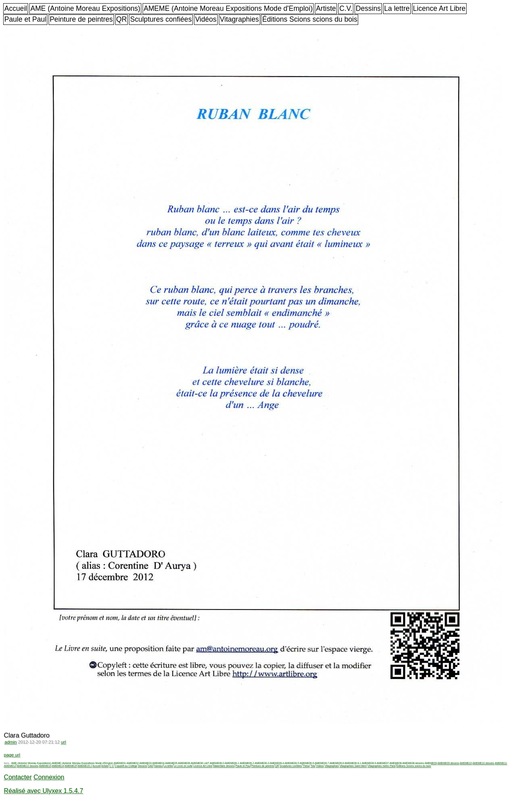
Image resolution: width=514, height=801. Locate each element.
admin (10, 742)
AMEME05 (171, 763)
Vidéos (205, 19)
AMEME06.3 (262, 763)
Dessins (368, 8)
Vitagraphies (239, 19)
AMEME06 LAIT (200, 763)
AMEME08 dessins (413, 763)
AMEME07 (383, 763)
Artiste (326, 8)
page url (12, 754)
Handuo (158, 765)
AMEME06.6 (307, 763)
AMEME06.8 (337, 763)
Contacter (18, 777)
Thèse (306, 765)
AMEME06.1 (231, 763)
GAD (150, 765)
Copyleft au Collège (126, 765)
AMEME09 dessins (448, 763)
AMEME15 (71, 765)
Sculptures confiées (161, 19)
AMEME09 (430, 763)
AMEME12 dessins (28, 765)
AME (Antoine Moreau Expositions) (86, 8)
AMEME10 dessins (483, 763)
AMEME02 (132, 763)
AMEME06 (184, 763)
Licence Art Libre (439, 8)
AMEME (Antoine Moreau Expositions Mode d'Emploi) (228, 8)
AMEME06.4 (276, 763)
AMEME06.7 (321, 763)
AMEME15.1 (85, 765)
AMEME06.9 (368, 763)
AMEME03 (145, 763)
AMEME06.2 (247, 763)
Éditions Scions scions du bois (309, 19)
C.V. (346, 8)
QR (121, 19)
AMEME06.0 (217, 763)
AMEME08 (396, 763)
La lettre (397, 8)
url (63, 742)
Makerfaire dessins (224, 765)
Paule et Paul (25, 19)
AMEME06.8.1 (353, 763)
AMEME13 (45, 765)
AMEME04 (158, 763)
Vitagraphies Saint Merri (353, 765)
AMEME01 (120, 763)
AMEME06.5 (292, 763)
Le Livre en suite (183, 765)
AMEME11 (501, 763)
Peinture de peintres (81, 19)
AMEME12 (10, 765)
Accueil (15, 8)
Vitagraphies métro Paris (381, 765)
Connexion (48, 777)
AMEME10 (466, 763)
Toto (312, 765)
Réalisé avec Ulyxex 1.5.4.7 (43, 790)
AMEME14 (58, 765)
